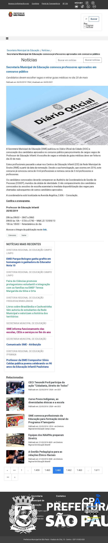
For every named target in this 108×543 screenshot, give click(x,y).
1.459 (36, 470)
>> (8, 477)
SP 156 (65, 4)
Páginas (89, 25)
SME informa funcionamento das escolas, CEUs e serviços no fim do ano (28, 330)
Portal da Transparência (51, 4)
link (45, 229)
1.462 (69, 470)
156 (59, 502)
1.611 (97, 470)
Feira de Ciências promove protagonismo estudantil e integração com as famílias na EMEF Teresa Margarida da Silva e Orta (28, 286)
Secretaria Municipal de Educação (23, 50)
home (24, 235)
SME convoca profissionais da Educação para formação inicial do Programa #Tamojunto (48, 419)
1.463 (79, 470)
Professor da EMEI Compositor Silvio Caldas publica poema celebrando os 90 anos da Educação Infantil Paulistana (29, 363)
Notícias (89, 27)
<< (14, 470)
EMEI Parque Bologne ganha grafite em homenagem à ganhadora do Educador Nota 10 (28, 262)
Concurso (12, 235)
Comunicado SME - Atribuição (23, 344)
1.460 (47, 470)
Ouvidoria (35, 4)
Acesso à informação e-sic (18, 4)
